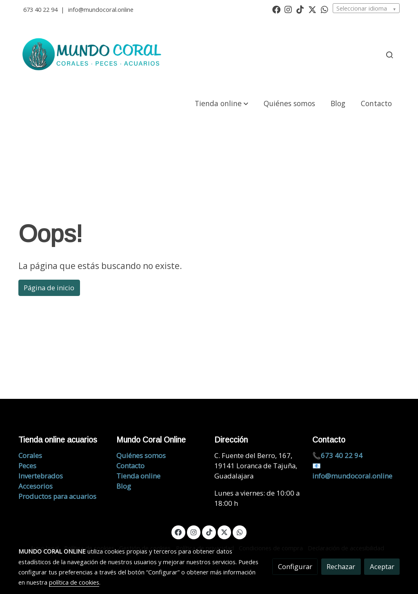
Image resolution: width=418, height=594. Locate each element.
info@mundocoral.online (100, 9)
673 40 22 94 (40, 9)
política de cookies (74, 582)
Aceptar (382, 566)
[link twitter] (312, 9)
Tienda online (138, 476)
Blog (123, 486)
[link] (93, 54)
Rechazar (341, 566)
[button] (221, 103)
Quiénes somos (141, 455)
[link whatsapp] (324, 9)
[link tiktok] (300, 9)
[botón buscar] (389, 55)
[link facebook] (276, 9)
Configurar (295, 566)
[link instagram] (288, 9)
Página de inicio (49, 287)
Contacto (130, 465)
